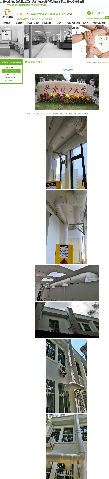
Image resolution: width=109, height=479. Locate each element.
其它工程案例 (8, 81)
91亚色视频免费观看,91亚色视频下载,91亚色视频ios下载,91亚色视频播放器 (42, 1)
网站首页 (95, 62)
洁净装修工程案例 (10, 77)
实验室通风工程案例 (10, 71)
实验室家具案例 (9, 67)
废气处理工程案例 (10, 74)
